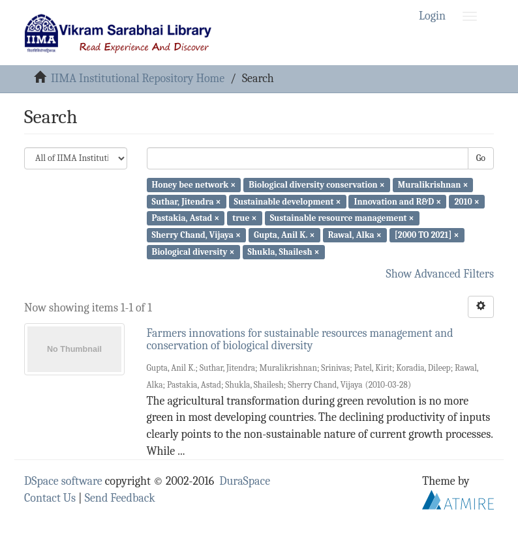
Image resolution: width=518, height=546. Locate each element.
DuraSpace (244, 481)
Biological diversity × (193, 252)
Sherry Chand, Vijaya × (196, 235)
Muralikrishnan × (433, 185)
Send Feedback (120, 498)
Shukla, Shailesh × (284, 252)
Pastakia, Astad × (186, 218)
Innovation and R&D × (398, 201)
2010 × (466, 201)
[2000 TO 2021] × (427, 235)
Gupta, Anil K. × (284, 235)
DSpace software (63, 481)
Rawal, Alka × (355, 235)
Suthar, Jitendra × (186, 201)
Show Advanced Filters (440, 274)
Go (480, 158)
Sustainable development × (287, 201)
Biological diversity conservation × (316, 185)
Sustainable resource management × (342, 218)
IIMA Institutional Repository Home (137, 78)
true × (244, 218)
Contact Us (50, 498)
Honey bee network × (194, 185)
